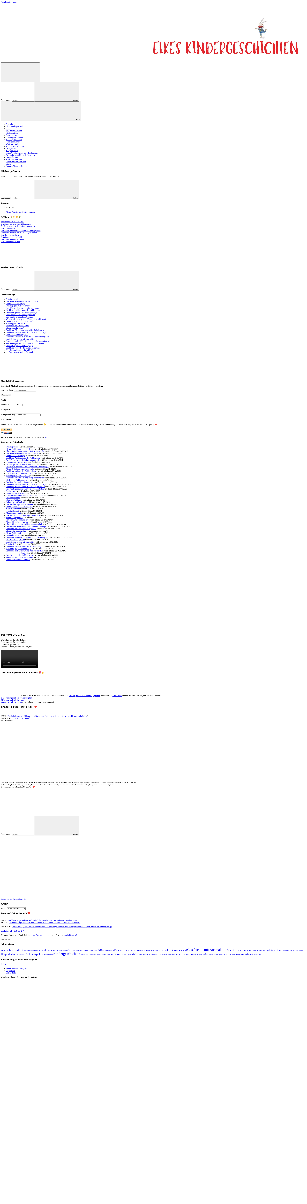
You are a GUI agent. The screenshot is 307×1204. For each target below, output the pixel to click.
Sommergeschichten (14, 140)
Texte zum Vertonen (14, 159)
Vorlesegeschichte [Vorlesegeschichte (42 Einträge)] (156, 954)
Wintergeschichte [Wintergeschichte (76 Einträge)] (243, 954)
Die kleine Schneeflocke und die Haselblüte (23, 348)
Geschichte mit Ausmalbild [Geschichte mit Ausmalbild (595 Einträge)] (206, 950)
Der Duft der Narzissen (10, 235)
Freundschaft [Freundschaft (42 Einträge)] (79, 950)
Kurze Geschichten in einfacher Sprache (22, 153)
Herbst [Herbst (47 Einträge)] (254, 950)
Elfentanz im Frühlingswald (12, 700)
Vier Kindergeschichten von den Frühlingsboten (25, 343)
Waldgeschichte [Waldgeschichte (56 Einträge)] (173, 954)
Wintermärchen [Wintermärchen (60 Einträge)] (255, 954)
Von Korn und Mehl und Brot (17, 520)
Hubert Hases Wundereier (16, 502)
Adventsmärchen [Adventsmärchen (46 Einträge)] (29, 950)
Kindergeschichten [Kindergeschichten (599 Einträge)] (66, 954)
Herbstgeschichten (13, 142)
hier (46, 437)
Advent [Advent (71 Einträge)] (4, 950)
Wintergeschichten (13, 144)
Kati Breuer (117, 696)
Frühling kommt (12, 511)
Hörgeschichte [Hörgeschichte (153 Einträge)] (8, 954)
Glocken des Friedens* (15, 328)
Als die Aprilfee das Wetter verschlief (21, 212)
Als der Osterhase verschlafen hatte (20, 469)
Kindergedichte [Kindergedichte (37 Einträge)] (48, 954)
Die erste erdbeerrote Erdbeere (18, 560)
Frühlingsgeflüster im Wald (16, 323)
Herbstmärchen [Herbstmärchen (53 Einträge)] (287, 950)
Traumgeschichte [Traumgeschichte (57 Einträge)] (144, 954)
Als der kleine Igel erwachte (17, 522)
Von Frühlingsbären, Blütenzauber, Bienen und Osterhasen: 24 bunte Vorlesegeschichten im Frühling (47, 716)
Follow (4, 964)
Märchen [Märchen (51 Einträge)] (93, 954)
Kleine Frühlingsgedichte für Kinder (20, 449)
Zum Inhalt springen (9, 2)
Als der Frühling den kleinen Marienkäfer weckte (25, 451)
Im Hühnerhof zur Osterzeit (17, 553)
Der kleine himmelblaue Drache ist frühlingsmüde (20, 231)
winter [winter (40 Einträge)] (234, 954)
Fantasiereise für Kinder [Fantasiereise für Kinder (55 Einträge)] (67, 950)
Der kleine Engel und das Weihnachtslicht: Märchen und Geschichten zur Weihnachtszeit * (43, 920)
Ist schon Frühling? (13, 500)
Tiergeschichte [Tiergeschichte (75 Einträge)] (132, 954)
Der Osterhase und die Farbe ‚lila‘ (19, 321)
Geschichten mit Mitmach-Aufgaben (20, 155)
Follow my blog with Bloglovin (13, 899)
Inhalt (8, 128)
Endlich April (11, 491)
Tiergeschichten (12, 151)
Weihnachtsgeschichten (15, 146)
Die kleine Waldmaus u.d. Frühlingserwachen (19, 233)
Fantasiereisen (11, 135)
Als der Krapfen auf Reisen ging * (19, 346)
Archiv (3, 405)
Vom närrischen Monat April (12, 222)
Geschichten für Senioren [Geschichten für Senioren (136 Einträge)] (239, 950)
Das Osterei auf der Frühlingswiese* (20, 315)
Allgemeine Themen (14, 131)
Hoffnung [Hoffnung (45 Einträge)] (296, 950)
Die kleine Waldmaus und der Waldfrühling (23, 310)
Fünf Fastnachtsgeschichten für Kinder (21, 350)
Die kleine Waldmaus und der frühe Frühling (23, 546)
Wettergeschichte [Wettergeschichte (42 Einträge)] (226, 954)
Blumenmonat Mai (13, 513)
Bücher (9, 164)
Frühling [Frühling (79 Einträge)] (101, 950)
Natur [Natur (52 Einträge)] (98, 954)
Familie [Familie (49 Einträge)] (37, 950)
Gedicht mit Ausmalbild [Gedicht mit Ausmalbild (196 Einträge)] (174, 949)
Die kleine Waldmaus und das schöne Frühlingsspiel (26, 332)
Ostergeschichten (12, 148)
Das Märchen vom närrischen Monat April (22, 460)
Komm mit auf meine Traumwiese (19, 557)
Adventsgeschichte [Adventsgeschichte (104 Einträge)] (15, 950)
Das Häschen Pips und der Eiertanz (20, 504)
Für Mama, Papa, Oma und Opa (18, 549)
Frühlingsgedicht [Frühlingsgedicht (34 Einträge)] (109, 950)
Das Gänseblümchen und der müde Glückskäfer (25, 495)
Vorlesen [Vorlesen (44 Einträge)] (164, 954)
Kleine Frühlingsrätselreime (17, 533)
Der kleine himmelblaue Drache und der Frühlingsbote (27, 337)
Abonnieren (6, 395)
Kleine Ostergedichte (14, 518)
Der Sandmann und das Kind (12, 239)
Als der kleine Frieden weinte (17, 326)
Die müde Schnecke (14, 535)
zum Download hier (40, 935)
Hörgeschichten (12, 157)
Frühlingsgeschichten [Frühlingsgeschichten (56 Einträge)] (141, 950)
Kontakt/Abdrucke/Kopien (16, 166)
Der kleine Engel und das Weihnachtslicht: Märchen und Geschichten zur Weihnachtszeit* (44, 923)
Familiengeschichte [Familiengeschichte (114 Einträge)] (49, 950)
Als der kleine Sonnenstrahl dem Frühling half (24, 524)
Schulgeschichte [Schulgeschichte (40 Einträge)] (105, 954)
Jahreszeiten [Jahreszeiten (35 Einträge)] (19, 954)
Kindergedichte (12, 133)
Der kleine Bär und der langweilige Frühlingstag (25, 330)
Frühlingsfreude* (12, 299)
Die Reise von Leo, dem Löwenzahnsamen (18, 226)
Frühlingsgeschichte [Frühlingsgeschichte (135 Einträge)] (124, 950)
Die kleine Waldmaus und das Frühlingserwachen (25, 487)
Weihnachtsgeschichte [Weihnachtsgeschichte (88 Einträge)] (199, 954)
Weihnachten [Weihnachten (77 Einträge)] (184, 954)
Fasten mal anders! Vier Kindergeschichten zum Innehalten (29, 341)
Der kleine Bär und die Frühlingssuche (16, 224)
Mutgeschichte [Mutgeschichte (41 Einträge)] (85, 954)
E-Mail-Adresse (7, 390)
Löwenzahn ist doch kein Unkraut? (19, 317)
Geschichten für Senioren (16, 162)
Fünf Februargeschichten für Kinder (20, 352)
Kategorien (5, 415)
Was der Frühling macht (15, 540)
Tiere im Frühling (13, 509)
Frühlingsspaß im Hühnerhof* (18, 306)
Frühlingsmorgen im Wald (11, 237)
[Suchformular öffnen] (20, 72)
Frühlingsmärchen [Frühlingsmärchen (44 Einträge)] (154, 950)
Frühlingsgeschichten (14, 137)
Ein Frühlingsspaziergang (16, 493)
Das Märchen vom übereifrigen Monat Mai (23, 515)
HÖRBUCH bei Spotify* (21, 718)
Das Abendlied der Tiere (10, 242)
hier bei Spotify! (70, 935)
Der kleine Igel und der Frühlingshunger (22, 312)
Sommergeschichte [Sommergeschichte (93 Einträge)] (118, 954)
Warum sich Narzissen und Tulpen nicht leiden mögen (27, 319)
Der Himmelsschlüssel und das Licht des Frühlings (26, 526)
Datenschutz (11, 973)
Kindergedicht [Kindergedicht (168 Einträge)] (36, 954)
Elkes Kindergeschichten (15, 126)
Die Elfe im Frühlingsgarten (17, 335)
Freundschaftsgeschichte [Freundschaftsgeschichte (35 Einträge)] (90, 950)
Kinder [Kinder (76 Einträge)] (25, 954)
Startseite (9, 124)
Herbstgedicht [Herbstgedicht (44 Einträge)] (261, 950)
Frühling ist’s (11, 544)
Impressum (10, 971)
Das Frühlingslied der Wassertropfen (16, 698)
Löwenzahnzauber (8, 228)
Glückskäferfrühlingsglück (16, 531)
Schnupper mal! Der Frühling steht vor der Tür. (24, 551)
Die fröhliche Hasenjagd (15, 304)
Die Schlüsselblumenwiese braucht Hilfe (22, 301)
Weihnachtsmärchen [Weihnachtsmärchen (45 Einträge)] (214, 954)
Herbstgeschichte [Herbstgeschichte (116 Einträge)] (273, 950)
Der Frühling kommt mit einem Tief (20, 339)
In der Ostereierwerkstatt (11, 702)
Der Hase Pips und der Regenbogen (20, 482)
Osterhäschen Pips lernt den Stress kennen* (23, 308)
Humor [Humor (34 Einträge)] (301, 950)
